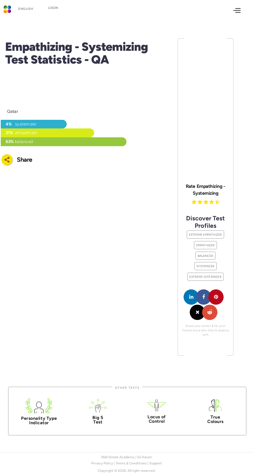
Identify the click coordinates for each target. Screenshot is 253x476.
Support (155, 463)
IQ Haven (144, 457)
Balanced (205, 256)
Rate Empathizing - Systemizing (205, 189)
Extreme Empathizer (205, 234)
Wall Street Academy (118, 457)
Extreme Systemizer (205, 277)
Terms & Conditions (131, 463)
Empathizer (205, 245)
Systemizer (205, 266)
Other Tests (127, 387)
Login (57, 10)
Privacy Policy (102, 463)
